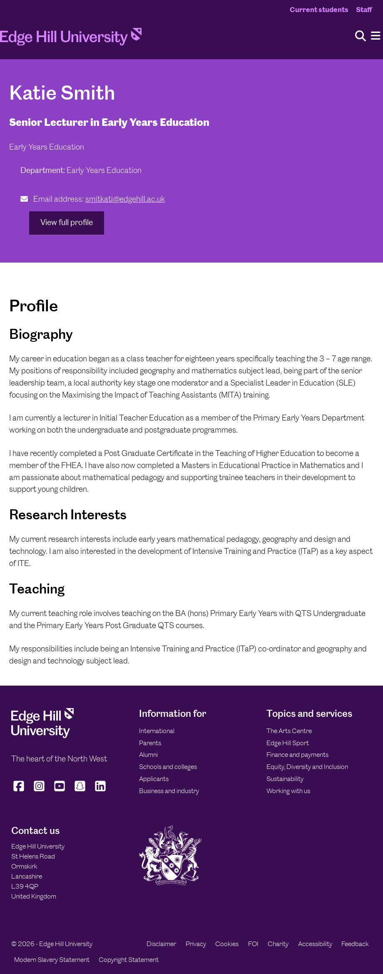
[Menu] (375, 36)
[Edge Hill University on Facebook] (19, 791)
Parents (150, 743)
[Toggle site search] (360, 36)
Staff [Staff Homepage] (364, 9)
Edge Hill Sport (287, 743)
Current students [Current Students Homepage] (319, 9)
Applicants (154, 779)
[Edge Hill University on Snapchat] (80, 791)
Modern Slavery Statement (52, 960)
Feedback (355, 944)
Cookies (227, 944)
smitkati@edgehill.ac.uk (125, 199)
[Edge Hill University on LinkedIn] (100, 791)
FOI (253, 944)
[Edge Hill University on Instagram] (39, 791)
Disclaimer (161, 944)
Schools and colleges (168, 767)
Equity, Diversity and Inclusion (307, 767)
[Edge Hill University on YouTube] (59, 791)
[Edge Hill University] (42, 736)
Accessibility (315, 944)
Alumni (148, 755)
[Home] (71, 39)
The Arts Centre (289, 731)
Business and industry (169, 791)
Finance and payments (297, 755)
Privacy (196, 944)
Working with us (288, 791)
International (156, 731)
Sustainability (284, 779)
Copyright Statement (129, 960)
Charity (278, 944)
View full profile (66, 222)
